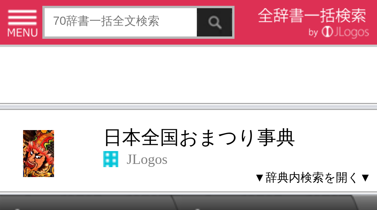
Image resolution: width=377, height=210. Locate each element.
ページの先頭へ (72, 184)
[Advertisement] (46, 19)
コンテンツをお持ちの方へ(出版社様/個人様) (34, 170)
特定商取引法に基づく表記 (20, 166)
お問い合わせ (71, 166)
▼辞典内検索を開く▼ (77, 44)
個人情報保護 (50, 166)
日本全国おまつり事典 (49, 34)
